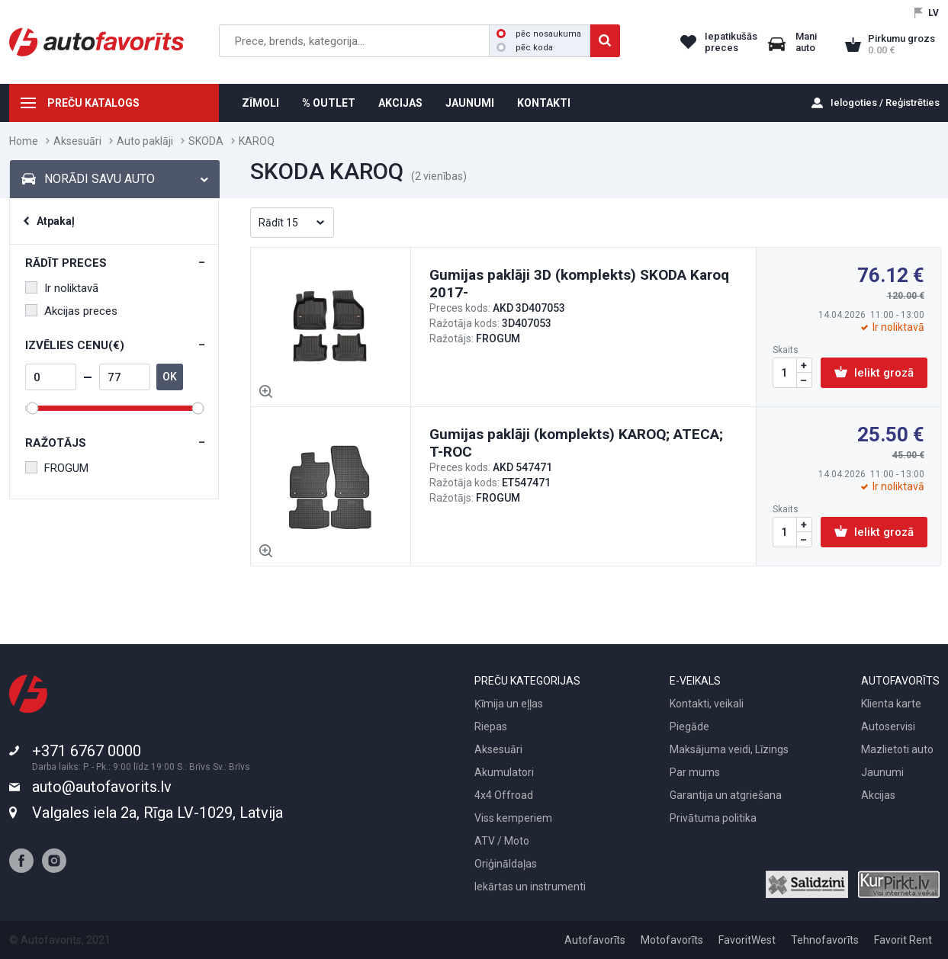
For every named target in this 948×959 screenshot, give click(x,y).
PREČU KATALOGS (93, 103)
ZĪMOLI (260, 103)
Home (23, 141)
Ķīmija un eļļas (508, 704)
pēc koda (524, 48)
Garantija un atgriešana (726, 795)
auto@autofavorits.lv (102, 787)
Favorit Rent (903, 940)
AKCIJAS (400, 103)
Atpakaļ (56, 221)
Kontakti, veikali (707, 704)
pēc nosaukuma (538, 34)
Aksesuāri (77, 141)
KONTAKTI (543, 103)
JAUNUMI (469, 103)
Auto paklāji (145, 141)
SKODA (205, 141)
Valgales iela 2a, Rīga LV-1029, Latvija (157, 812)
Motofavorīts (672, 940)
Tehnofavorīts (825, 940)
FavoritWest (747, 940)
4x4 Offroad (503, 795)
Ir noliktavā (61, 288)
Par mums (695, 772)
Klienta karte (891, 704)
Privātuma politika (713, 818)
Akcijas (878, 795)
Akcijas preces (71, 311)
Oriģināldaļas (505, 864)
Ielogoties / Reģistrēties (885, 102)
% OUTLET (328, 103)
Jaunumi (882, 772)
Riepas (490, 726)
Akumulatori (504, 772)
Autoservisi (888, 726)
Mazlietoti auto (897, 749)
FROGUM (56, 468)
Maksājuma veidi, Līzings (729, 749)
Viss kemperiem (513, 818)
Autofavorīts (594, 940)
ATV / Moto (501, 841)
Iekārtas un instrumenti (530, 886)
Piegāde (689, 726)
